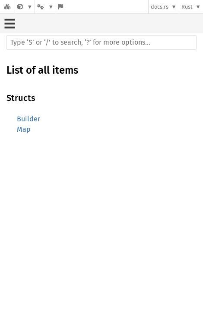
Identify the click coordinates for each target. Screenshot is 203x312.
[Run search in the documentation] (101, 42)
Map (24, 129)
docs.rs (159, 6)
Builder (28, 119)
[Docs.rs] (7, 6)
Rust (187, 6)
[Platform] (45, 6)
